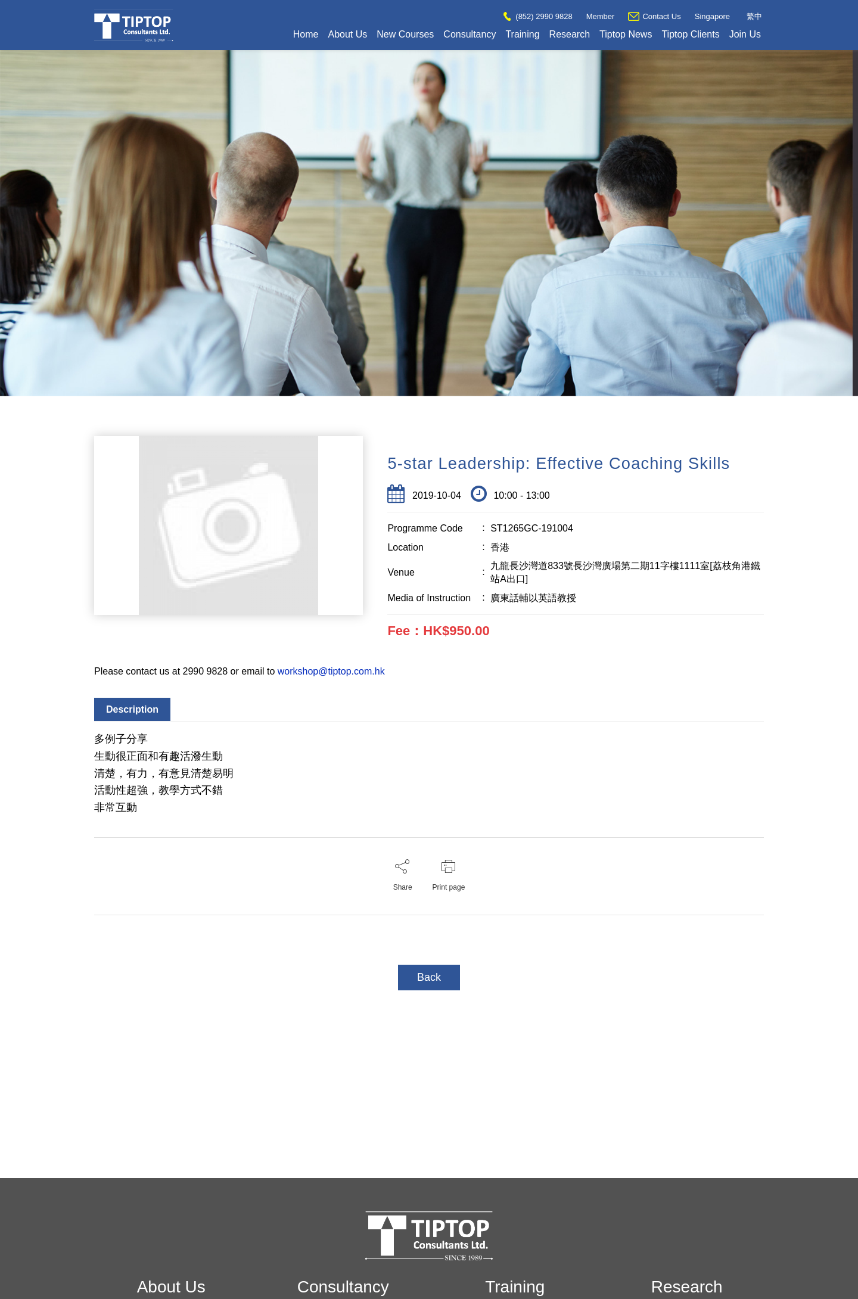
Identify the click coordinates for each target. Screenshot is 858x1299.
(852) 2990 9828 (538, 16)
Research (569, 34)
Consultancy (469, 34)
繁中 (754, 16)
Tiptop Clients (690, 34)
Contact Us (654, 16)
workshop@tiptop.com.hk (331, 671)
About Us (347, 34)
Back (429, 977)
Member (600, 16)
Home (306, 34)
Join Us (745, 34)
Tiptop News (625, 34)
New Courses (405, 34)
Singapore (712, 16)
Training (522, 34)
